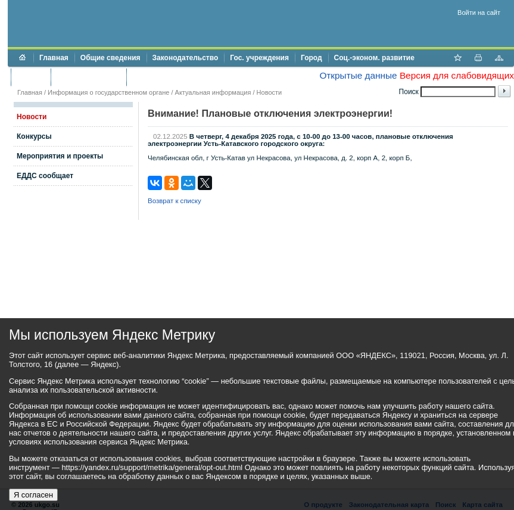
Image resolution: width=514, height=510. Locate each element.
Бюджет (31, 77)
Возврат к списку (174, 200)
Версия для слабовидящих (457, 75)
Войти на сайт (478, 12)
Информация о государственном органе (108, 92)
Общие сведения (110, 58)
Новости (269, 92)
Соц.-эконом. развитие (374, 58)
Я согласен (33, 494)
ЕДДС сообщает (45, 176)
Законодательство (185, 58)
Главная (53, 58)
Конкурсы (34, 136)
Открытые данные (358, 75)
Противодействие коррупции (183, 77)
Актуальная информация (213, 92)
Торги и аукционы (88, 77)
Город (311, 58)
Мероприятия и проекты (60, 156)
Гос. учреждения (259, 58)
